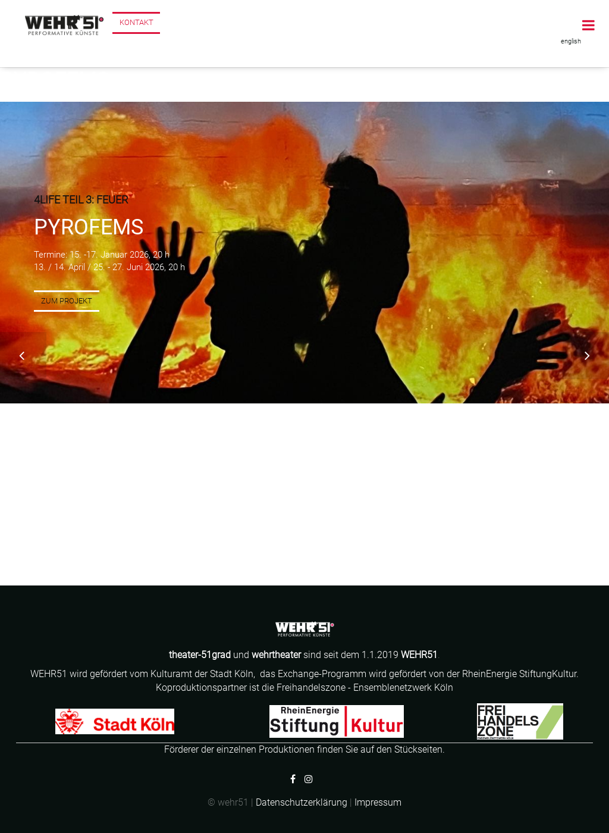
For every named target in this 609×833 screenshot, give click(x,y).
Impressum (377, 802)
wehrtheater (276, 654)
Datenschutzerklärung (301, 802)
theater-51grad (201, 654)
